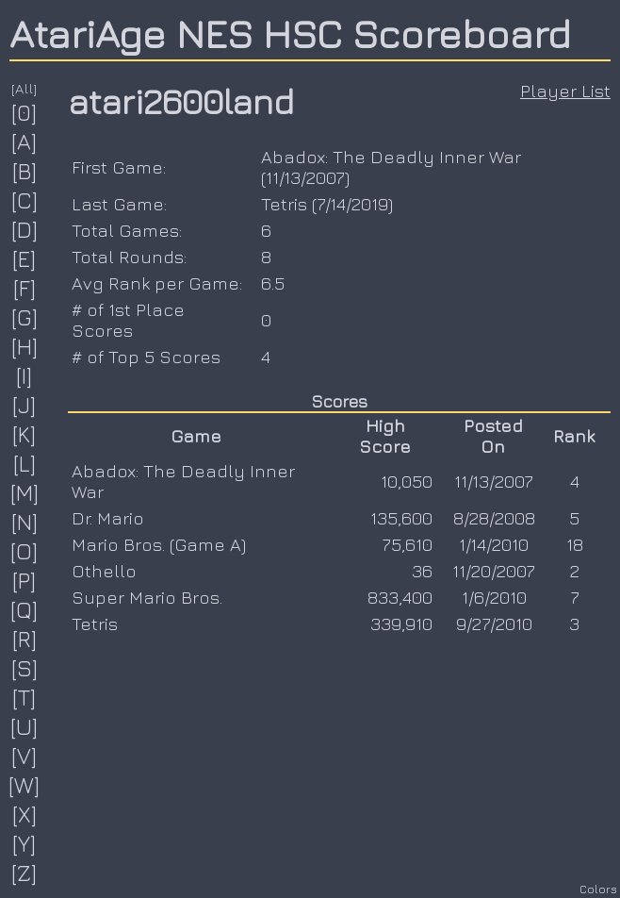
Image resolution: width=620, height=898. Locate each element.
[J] (24, 404)
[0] (24, 112)
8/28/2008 (494, 517)
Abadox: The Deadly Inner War (391, 156)
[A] (24, 141)
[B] (25, 171)
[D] (25, 229)
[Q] (24, 609)
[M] (25, 492)
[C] (25, 200)
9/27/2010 (494, 623)
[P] (24, 580)
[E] (24, 258)
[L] (25, 463)
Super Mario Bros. (147, 597)
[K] (24, 434)
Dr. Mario (108, 517)
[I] (24, 375)
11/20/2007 (493, 570)
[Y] (24, 843)
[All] (24, 88)
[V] (24, 755)
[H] (25, 346)
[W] (24, 785)
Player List (565, 90)
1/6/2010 (494, 597)
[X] (25, 814)
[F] (25, 287)
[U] (24, 726)
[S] (25, 668)
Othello (104, 570)
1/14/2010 (494, 544)
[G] (25, 317)
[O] (24, 551)
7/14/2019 (352, 203)
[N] (25, 521)
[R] (25, 638)
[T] (24, 697)
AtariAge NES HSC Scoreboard (290, 33)
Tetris (284, 203)
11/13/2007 (305, 177)
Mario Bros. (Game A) (159, 544)
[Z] (24, 872)
